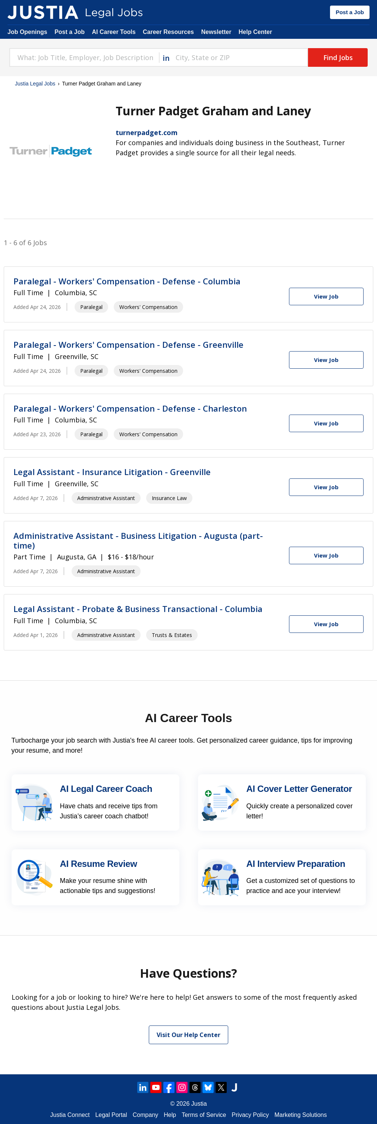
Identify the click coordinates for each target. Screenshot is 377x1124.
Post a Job (350, 12)
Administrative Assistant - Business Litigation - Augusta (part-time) (138, 540)
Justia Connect (70, 1115)
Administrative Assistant (106, 498)
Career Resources (168, 32)
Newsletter (216, 32)
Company (145, 1115)
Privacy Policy (250, 1115)
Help (170, 1115)
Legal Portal (111, 1115)
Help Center (255, 32)
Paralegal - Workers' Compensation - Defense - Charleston (130, 408)
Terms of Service (204, 1115)
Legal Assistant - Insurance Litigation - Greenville (112, 471)
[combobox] (84, 57)
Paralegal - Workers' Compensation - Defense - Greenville (128, 344)
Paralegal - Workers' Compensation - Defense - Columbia (127, 281)
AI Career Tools (113, 32)
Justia (199, 1103)
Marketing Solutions (300, 1115)
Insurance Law (169, 498)
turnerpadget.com (146, 132)
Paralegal (91, 306)
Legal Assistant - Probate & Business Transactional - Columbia (138, 608)
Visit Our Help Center (188, 1035)
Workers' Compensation (148, 306)
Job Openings (27, 32)
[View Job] (326, 296)
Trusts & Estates (172, 635)
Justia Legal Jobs (35, 84)
